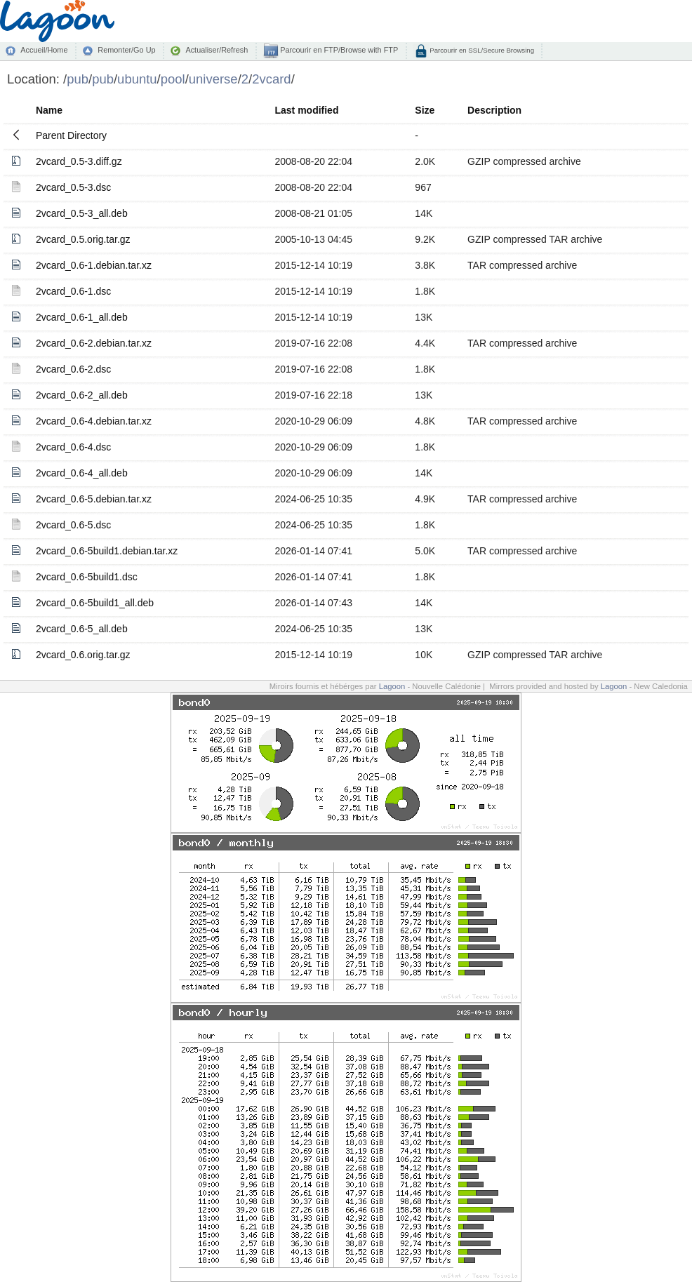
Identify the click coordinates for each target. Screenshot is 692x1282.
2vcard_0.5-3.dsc (73, 187)
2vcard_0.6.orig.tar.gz (83, 654)
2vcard (271, 79)
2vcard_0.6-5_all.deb (82, 628)
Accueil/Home (43, 50)
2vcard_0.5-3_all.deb (82, 213)
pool (173, 79)
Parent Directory (71, 135)
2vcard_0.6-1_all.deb (82, 317)
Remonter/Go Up (126, 50)
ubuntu (137, 79)
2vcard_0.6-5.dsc (73, 524)
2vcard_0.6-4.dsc (73, 447)
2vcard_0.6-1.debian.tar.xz (94, 265)
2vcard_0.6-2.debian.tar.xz (94, 343)
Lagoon (392, 686)
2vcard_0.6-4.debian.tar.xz (94, 421)
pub (77, 79)
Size (424, 110)
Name (49, 110)
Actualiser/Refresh (216, 50)
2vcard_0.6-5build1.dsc (87, 576)
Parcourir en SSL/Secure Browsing (481, 50)
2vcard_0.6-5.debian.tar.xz (94, 499)
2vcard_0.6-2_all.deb (82, 395)
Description (494, 110)
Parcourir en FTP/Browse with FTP (338, 50)
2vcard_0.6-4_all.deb (82, 473)
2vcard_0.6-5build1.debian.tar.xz (107, 550)
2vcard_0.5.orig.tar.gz (83, 239)
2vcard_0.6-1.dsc (73, 291)
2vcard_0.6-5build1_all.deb (95, 602)
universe (213, 79)
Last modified (306, 110)
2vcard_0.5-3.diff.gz (79, 161)
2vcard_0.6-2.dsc (73, 369)
